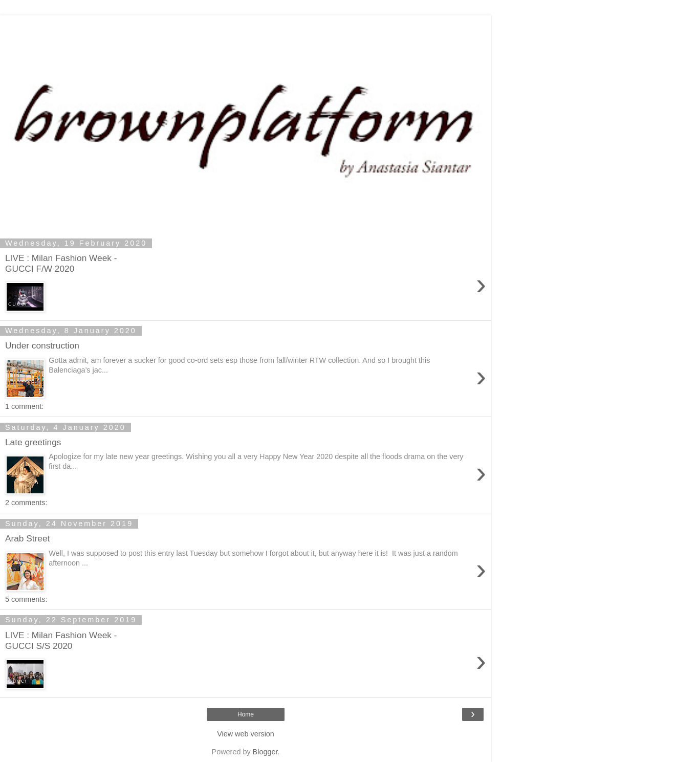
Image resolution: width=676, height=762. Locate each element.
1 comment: (24, 406)
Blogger (265, 752)
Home (245, 714)
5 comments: (26, 599)
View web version (245, 734)
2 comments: (26, 502)
